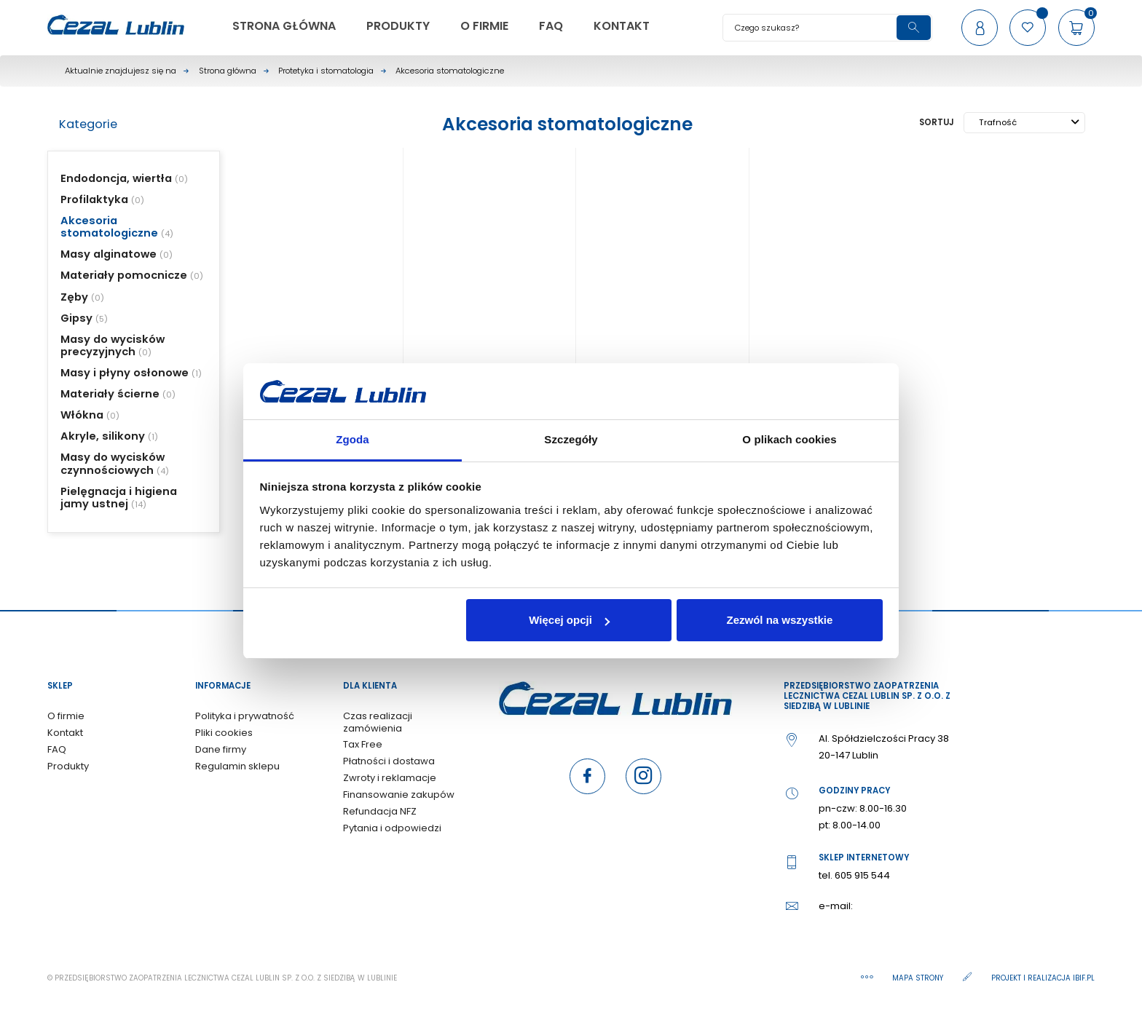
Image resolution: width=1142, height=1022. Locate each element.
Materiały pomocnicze (123, 275)
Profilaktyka (94, 199)
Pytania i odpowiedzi (392, 828)
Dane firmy (220, 749)
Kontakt (65, 733)
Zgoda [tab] (352, 439)
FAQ (56, 749)
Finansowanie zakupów (398, 794)
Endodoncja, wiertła (116, 178)
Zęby (74, 297)
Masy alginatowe (108, 254)
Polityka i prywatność (244, 716)
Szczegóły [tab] (570, 439)
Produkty (68, 766)
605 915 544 (862, 875)
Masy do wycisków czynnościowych (112, 463)
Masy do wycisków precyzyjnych (112, 345)
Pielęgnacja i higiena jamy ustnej (118, 497)
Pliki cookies (224, 733)
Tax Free (362, 744)
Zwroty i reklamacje (389, 778)
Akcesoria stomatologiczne (109, 226)
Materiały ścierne (110, 394)
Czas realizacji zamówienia (377, 721)
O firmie (65, 716)
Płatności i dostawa (389, 761)
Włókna (81, 415)
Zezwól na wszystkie (779, 620)
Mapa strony (918, 978)
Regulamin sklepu (237, 766)
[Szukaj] (827, 27)
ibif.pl (1084, 978)
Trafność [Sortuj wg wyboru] (1029, 122)
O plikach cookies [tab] (789, 439)
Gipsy (76, 318)
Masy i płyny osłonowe (124, 372)
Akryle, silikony (102, 436)
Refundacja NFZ (380, 811)
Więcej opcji (569, 620)
